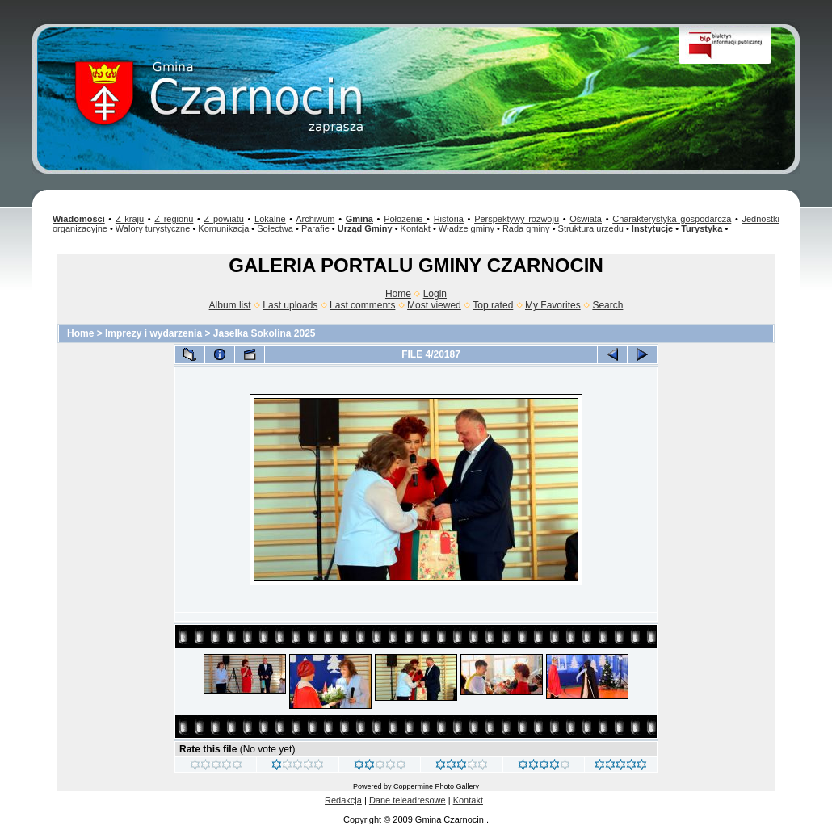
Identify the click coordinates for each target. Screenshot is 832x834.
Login (435, 294)
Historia (449, 219)
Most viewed (434, 305)
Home (398, 294)
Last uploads (290, 305)
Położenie (405, 219)
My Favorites (553, 305)
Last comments (362, 305)
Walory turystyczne (153, 228)
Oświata (585, 219)
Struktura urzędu (591, 228)
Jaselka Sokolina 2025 (264, 333)
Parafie (315, 228)
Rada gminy (526, 228)
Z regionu (173, 219)
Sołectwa (275, 228)
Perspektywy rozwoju (516, 219)
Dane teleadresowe (407, 800)
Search (607, 305)
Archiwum (315, 219)
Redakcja (343, 800)
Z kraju (130, 219)
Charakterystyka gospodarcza (671, 219)
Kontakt (416, 228)
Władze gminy (466, 228)
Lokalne (270, 219)
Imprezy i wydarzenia (153, 333)
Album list (230, 305)
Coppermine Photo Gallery (436, 786)
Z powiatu (224, 219)
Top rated (493, 305)
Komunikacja (223, 228)
